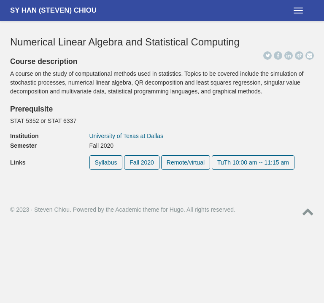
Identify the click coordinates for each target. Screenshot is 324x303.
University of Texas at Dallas (126, 136)
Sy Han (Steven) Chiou (53, 10)
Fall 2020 (142, 162)
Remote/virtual (186, 162)
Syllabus (106, 162)
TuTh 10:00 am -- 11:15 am (253, 162)
